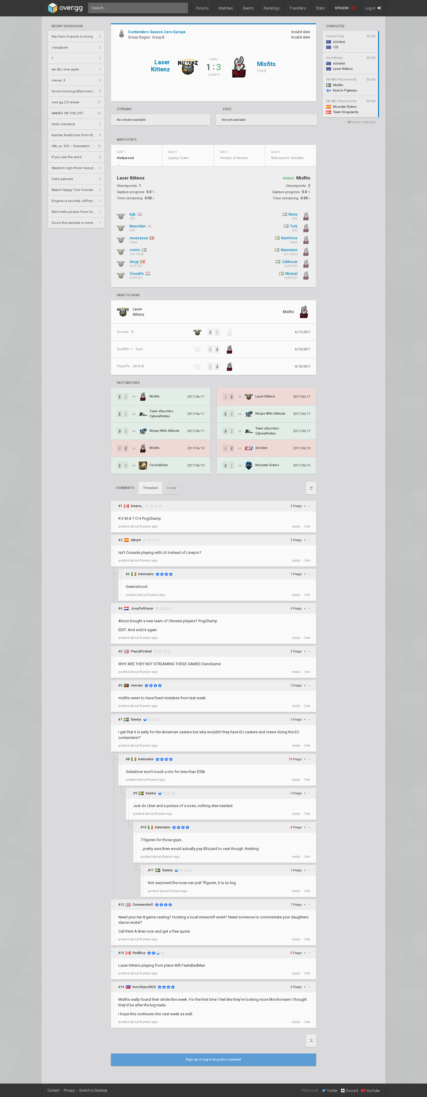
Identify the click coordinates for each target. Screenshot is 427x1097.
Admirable (146, 574)
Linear (171, 488)
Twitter (329, 1090)
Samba (136, 719)
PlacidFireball (141, 651)
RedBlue (139, 953)
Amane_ (137, 506)
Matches (226, 8)
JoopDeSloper (142, 608)
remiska (137, 685)
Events (248, 8)
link (307, 526)
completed (335, 26)
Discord (349, 1090)
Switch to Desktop (93, 1090)
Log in (373, 8)
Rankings (272, 8)
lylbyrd (136, 540)
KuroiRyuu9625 (144, 987)
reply (296, 526)
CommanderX (143, 905)
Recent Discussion (67, 26)
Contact (53, 1090)
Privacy (69, 1090)
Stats (320, 8)
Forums (202, 8)
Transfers (297, 8)
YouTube (370, 1090)
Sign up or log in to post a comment (213, 1059)
